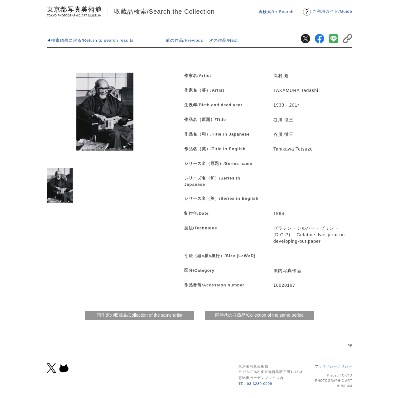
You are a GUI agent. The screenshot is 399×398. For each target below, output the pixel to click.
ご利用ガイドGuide (332, 11)
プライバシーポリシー (333, 366)
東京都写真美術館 (74, 11)
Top (349, 345)
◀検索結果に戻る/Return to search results (90, 40)
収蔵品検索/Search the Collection (164, 11)
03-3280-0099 (259, 384)
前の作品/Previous (184, 40)
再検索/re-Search (276, 11)
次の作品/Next (223, 40)
